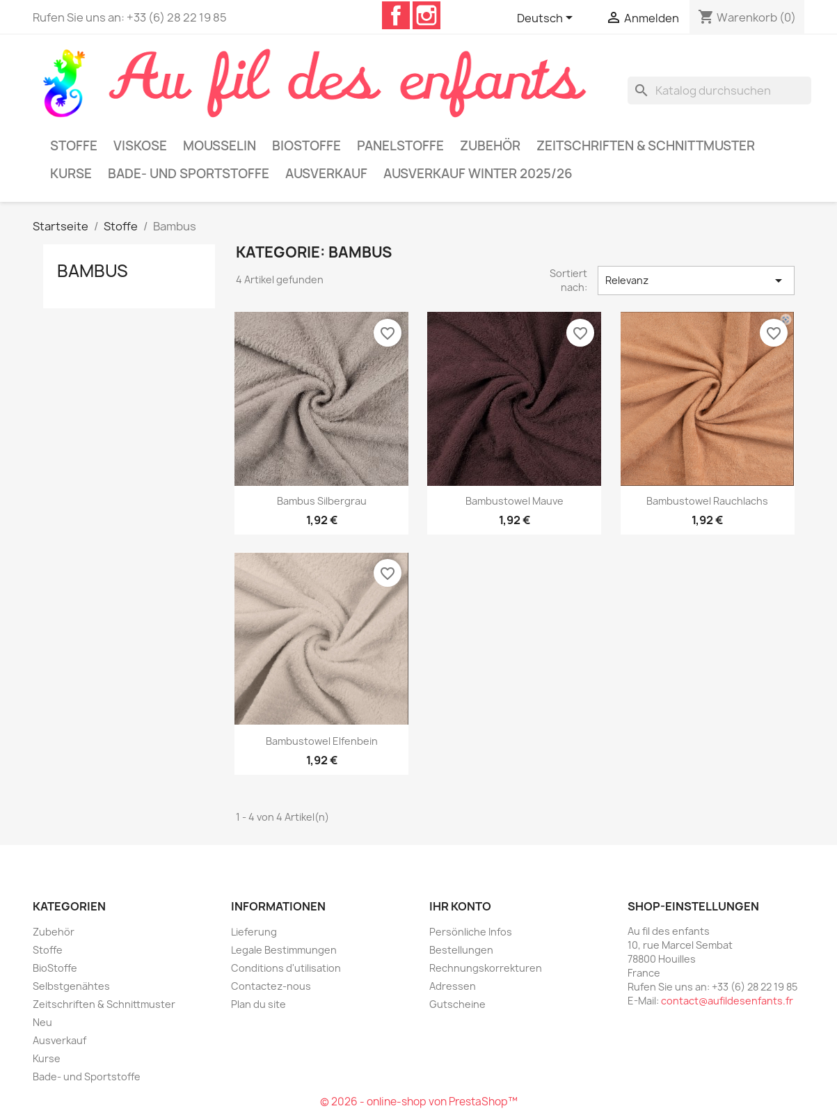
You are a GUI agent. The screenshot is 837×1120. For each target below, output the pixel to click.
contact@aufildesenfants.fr (727, 1000)
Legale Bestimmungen (284, 949)
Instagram (426, 15)
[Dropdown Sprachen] (547, 18)
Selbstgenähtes (71, 986)
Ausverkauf (326, 173)
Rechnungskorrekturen (485, 968)
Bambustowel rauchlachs (707, 500)
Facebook (396, 15)
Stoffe (73, 146)
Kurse (71, 173)
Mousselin (219, 146)
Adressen (452, 986)
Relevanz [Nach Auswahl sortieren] (695, 280)
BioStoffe (306, 146)
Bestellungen (461, 949)
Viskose (140, 146)
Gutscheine (457, 1004)
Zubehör (490, 146)
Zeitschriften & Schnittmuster (645, 146)
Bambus (92, 271)
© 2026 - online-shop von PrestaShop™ (419, 1101)
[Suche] (719, 90)
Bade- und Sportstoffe (188, 173)
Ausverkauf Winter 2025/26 (478, 173)
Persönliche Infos (470, 931)
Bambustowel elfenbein (322, 741)
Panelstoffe (400, 146)
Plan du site (258, 1004)
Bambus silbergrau (322, 500)
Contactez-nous (271, 986)
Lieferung (254, 931)
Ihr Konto (460, 906)
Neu (42, 1022)
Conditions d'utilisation (286, 968)
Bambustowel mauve (514, 500)
